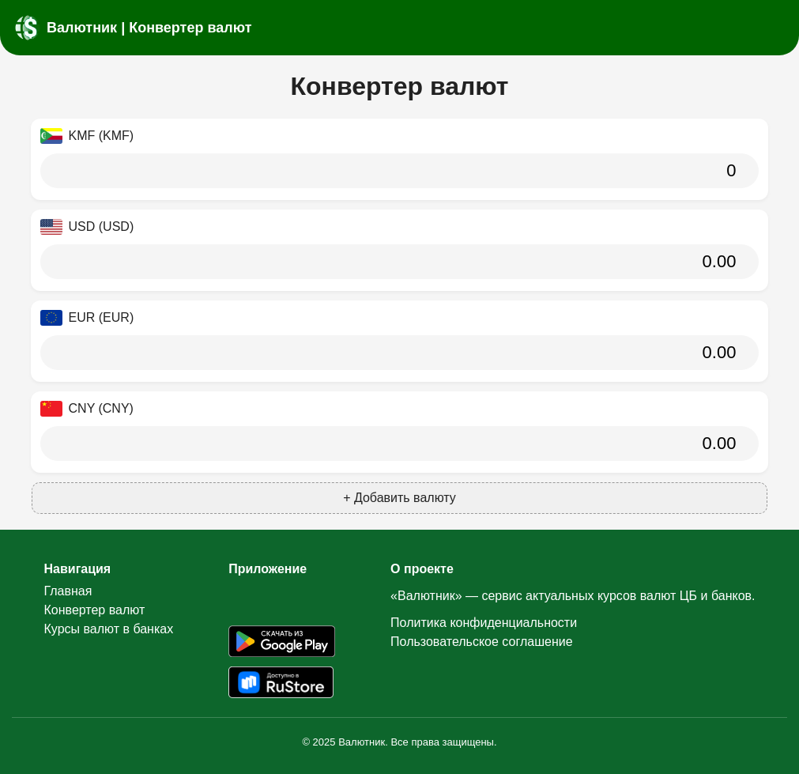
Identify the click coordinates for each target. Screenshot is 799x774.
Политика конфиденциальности (483, 622)
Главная (68, 591)
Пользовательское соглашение (481, 641)
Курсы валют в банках (109, 629)
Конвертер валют (94, 610)
